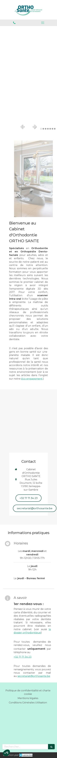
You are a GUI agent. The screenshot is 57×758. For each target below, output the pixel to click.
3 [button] (45, 129)
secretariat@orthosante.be (33, 676)
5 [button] (50, 129)
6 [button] (52, 129)
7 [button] (54, 129)
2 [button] (43, 129)
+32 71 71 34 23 (22, 656)
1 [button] (41, 129)
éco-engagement (32, 378)
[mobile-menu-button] (43, 23)
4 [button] (48, 129)
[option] (28, 74)
